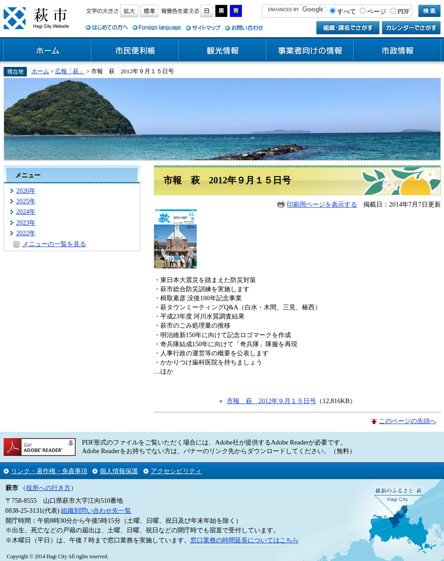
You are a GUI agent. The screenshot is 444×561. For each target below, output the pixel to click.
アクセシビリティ (176, 471)
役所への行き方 (48, 487)
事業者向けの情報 (310, 50)
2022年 (26, 233)
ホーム (48, 50)
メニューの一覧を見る (54, 244)
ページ (376, 11)
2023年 (26, 222)
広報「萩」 (70, 71)
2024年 (26, 211)
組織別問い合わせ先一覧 (96, 510)
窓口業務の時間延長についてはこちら (244, 540)
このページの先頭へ (407, 421)
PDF (403, 11)
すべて (346, 11)
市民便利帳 (135, 50)
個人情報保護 (119, 471)
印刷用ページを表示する (322, 204)
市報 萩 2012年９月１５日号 (271, 400)
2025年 (26, 201)
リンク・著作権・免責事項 (49, 471)
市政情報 (397, 50)
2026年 (26, 190)
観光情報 (222, 50)
